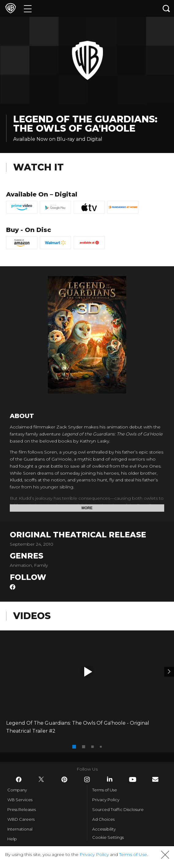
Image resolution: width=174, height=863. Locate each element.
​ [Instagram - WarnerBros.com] (87, 779)
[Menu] (28, 8)
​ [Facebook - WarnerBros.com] (18, 779)
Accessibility (104, 829)
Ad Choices (103, 819)
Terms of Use (104, 789)
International (19, 829)
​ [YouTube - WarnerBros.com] (132, 779)
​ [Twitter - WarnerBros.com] (41, 779)
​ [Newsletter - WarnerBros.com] (155, 779)
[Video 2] (169, 672)
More (87, 508)
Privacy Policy (105, 799)
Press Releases (21, 809)
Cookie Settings (108, 837)
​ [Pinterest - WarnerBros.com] (64, 779)
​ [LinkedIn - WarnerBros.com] (109, 779)
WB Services (19, 799)
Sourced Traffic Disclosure (118, 809)
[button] (88, 672)
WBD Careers (21, 819)
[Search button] (166, 8)
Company (17, 789)
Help (12, 838)
